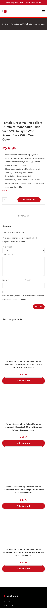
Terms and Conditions (32, 591)
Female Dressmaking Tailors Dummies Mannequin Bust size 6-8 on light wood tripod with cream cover (23, 413)
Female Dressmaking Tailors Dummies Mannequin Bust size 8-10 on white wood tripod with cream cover (23, 350)
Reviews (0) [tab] (23, 139)
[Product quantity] (4, 123)
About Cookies (11, 545)
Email (28, 203)
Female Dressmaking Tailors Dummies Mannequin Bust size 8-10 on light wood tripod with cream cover (23, 475)
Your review (8, 178)
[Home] (2, 24)
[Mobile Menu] (43, 11)
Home (8, 525)
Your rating (7, 170)
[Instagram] (15, 577)
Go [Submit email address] (37, 563)
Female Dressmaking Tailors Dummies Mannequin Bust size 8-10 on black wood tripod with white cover (23, 288)
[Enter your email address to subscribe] (23, 563)
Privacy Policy (11, 541)
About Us (9, 529)
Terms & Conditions (13, 537)
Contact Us (10, 533)
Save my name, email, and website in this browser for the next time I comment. (23, 221)
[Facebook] (8, 577)
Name (5, 203)
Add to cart (29, 123)
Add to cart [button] (23, 304)
